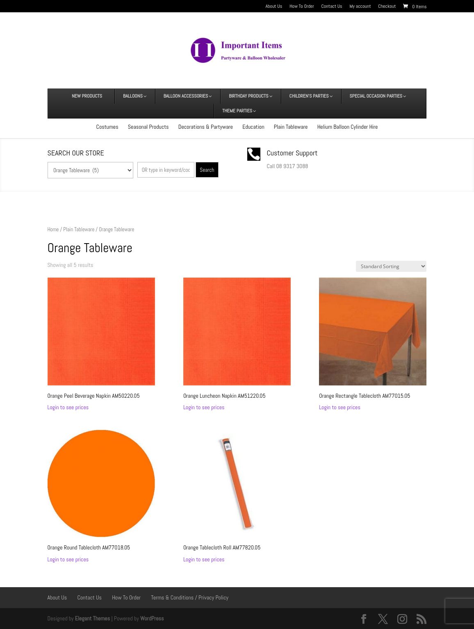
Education (253, 126)
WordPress (152, 618)
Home (53, 229)
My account (360, 6)
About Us (273, 6)
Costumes (107, 126)
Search (207, 169)
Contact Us (331, 6)
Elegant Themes (92, 618)
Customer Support (292, 152)
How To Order (301, 6)
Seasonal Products (148, 126)
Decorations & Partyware (205, 126)
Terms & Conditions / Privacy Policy (189, 597)
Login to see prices (68, 407)
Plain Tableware (291, 126)
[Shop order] (391, 266)
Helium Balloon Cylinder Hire (347, 126)
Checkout (387, 6)
